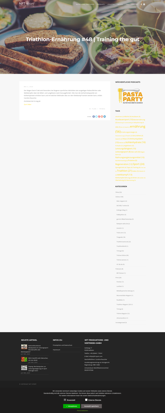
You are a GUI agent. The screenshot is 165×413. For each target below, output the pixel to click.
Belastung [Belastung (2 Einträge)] (121, 122)
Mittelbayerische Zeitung (124, 291)
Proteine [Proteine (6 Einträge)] (132, 160)
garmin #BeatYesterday (124, 219)
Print (117, 278)
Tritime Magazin (122, 313)
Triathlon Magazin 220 (124, 304)
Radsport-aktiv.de (122, 224)
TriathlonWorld (121, 246)
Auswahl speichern (91, 406)
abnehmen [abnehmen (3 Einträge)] (119, 116)
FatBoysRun (120, 215)
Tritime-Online (121, 255)
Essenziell (69, 400)
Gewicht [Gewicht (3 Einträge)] (118, 139)
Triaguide (120, 237)
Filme (94, 109)
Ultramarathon (121, 318)
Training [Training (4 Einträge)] (136, 167)
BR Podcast (120, 273)
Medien (120, 4)
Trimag (102, 109)
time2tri (119, 228)
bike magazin (121, 201)
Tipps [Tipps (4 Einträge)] (129, 167)
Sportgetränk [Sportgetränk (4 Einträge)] (120, 167)
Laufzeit (119, 286)
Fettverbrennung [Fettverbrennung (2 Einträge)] (120, 135)
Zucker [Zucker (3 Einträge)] (142, 178)
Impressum (56, 350)
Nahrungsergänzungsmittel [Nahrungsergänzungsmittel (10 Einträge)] (129, 157)
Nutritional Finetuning (85, 4)
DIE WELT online (122, 205)
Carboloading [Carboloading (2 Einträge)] (129, 122)
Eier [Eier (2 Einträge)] (122, 127)
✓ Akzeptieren (71, 406)
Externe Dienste (93, 400)
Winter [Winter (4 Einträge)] (135, 178)
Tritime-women (121, 260)
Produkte (101, 4)
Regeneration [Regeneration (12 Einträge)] (124, 164)
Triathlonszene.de (122, 242)
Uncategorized (120, 322)
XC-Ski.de (119, 264)
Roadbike (119, 300)
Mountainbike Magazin (124, 295)
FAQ (127, 4)
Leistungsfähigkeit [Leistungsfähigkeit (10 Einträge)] (125, 148)
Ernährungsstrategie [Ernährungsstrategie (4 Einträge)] (129, 132)
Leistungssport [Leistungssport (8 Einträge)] (123, 151)
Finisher (119, 282)
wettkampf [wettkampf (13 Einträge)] (124, 174)
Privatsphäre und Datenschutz (62, 345)
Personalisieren (82, 410)
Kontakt (135, 4)
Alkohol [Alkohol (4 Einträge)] (127, 116)
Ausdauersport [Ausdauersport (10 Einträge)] (124, 119)
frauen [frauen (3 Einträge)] (129, 136)
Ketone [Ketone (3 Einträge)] (122, 143)
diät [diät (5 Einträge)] (117, 127)
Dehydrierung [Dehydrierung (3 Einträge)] (139, 122)
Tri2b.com (120, 233)
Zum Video (27, 104)
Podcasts (118, 269)
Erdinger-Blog (121, 210)
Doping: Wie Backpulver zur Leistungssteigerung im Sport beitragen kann (37, 369)
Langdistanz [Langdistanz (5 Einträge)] (128, 145)
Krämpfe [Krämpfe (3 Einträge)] (118, 146)
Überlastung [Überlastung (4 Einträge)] (120, 180)
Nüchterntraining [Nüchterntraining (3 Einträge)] (121, 160)
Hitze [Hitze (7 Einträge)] (125, 139)
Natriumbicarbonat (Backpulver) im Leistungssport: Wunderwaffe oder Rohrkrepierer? (34, 349)
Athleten (111, 4)
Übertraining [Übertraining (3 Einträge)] (131, 180)
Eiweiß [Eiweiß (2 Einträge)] (127, 127)
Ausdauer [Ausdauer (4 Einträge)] (136, 116)
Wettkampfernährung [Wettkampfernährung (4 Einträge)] (123, 178)
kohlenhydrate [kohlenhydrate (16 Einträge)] (136, 142)
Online (118, 197)
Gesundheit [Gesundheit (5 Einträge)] (137, 135)
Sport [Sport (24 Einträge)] (138, 164)
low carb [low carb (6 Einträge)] (135, 152)
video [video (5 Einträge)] (135, 171)
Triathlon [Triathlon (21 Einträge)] (124, 170)
